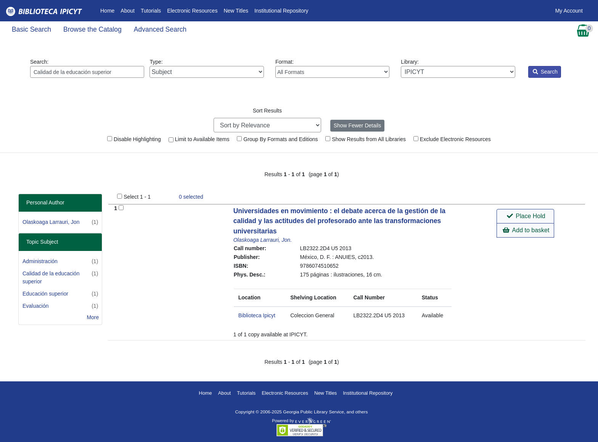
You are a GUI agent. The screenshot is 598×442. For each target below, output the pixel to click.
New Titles (235, 11)
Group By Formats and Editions (277, 139)
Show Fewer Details (357, 125)
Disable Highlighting (134, 139)
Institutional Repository (281, 11)
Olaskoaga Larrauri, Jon (51, 222)
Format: (332, 68)
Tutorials (151, 11)
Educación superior (45, 294)
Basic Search (31, 29)
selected (191, 197)
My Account (569, 11)
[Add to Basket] (121, 207)
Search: (87, 68)
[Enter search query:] (87, 72)
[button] (525, 216)
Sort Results (267, 111)
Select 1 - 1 (137, 197)
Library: (458, 68)
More (93, 317)
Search (545, 72)
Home (108, 10)
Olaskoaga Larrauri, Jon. (262, 240)
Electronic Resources (192, 11)
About (128, 11)
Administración (40, 261)
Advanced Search (160, 29)
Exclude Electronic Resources (452, 139)
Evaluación (36, 306)
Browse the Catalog (92, 29)
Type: (207, 68)
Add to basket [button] (526, 230)
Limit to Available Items (199, 139)
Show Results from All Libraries (365, 139)
